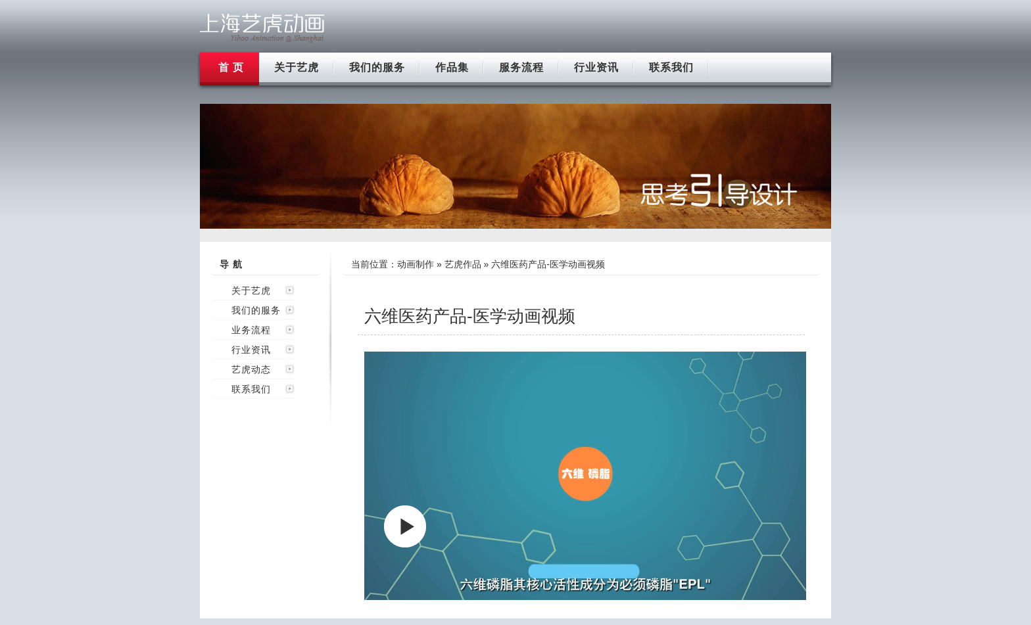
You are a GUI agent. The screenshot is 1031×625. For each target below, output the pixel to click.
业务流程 (251, 330)
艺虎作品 (462, 264)
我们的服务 (377, 67)
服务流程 (521, 67)
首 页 (231, 67)
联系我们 (671, 67)
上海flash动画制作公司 (262, 28)
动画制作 (415, 264)
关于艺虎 (296, 67)
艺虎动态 (251, 369)
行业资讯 (596, 67)
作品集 (452, 67)
